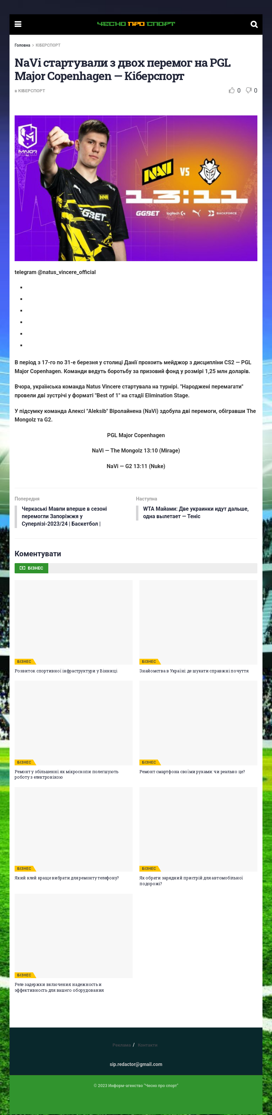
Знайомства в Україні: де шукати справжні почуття (193, 671)
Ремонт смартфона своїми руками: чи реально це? (192, 772)
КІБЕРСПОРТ (48, 45)
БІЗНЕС (24, 662)
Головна (22, 45)
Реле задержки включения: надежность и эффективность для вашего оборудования (59, 987)
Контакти (147, 1045)
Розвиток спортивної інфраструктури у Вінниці (66, 671)
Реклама (122, 1045)
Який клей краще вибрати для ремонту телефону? (67, 878)
